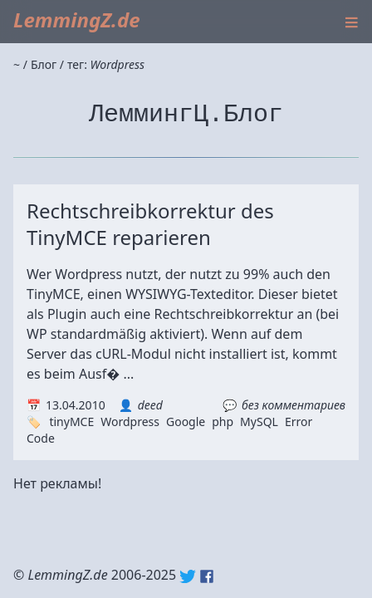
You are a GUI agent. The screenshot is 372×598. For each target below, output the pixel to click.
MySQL (259, 421)
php (222, 421)
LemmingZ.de (76, 19)
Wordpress (129, 421)
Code (41, 438)
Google (185, 421)
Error (298, 421)
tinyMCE (71, 421)
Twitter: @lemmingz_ (187, 576)
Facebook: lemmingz (206, 576)
